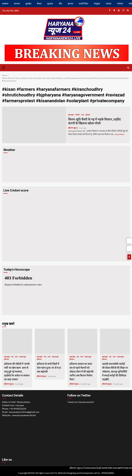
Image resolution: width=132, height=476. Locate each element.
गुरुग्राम (50, 3)
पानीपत (120, 3)
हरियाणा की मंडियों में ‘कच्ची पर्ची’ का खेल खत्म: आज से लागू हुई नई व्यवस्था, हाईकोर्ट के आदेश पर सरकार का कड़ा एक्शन (17, 341)
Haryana (20, 405)
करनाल (17, 3)
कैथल (39, 3)
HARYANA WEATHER (66, 165)
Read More (119, 134)
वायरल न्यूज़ (22, 356)
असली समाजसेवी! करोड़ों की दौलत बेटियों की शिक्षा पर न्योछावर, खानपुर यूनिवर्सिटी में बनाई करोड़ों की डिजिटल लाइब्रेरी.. (115, 341)
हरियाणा (88, 115)
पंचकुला (97, 3)
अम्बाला (5, 3)
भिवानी (77, 115)
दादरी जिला (83, 3)
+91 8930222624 (17, 408)
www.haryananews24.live (24, 415)
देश (12, 356)
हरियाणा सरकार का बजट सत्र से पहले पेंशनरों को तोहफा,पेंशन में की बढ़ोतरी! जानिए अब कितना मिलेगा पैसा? (82, 341)
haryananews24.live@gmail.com (24, 412)
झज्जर (70, 3)
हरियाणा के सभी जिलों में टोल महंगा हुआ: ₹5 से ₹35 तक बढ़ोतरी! (50, 341)
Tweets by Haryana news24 (80, 402)
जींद (60, 3)
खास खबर (71, 115)
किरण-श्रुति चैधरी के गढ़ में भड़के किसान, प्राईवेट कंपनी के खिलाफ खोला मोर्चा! (34, 125)
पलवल (108, 3)
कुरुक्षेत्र (28, 3)
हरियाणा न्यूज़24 (73, 128)
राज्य (82, 115)
